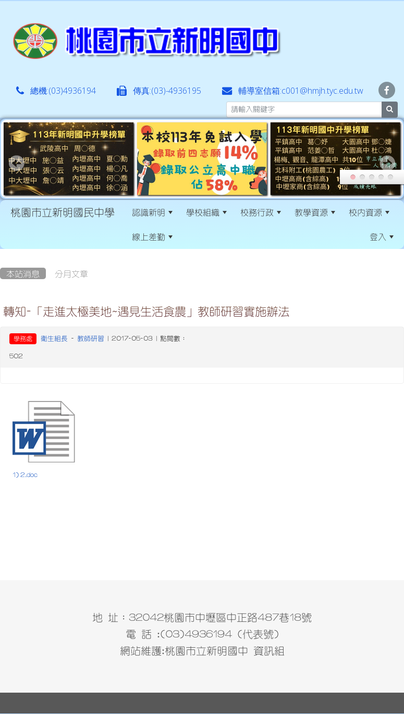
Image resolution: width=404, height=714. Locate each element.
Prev (17, 163)
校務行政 (260, 212)
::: (188, 236)
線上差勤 (152, 236)
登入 (382, 236)
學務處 (23, 338)
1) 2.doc (25, 474)
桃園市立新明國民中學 (62, 212)
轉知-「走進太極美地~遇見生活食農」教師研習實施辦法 (146, 311)
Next (387, 163)
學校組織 (206, 212)
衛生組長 (54, 338)
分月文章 (71, 273)
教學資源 (315, 212)
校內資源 (369, 212)
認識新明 (152, 212)
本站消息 (23, 273)
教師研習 (90, 338)
